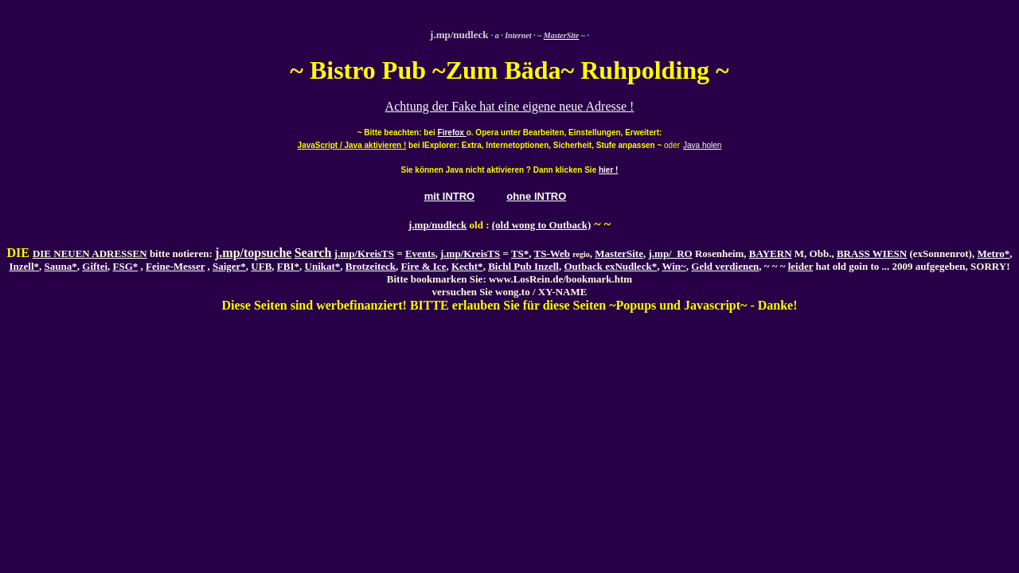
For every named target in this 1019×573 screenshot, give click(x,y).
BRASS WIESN (872, 253)
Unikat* (323, 266)
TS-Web (552, 253)
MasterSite (619, 253)
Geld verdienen (725, 266)
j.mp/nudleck (437, 225)
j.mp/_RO (670, 253)
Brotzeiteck (371, 266)
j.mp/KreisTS (364, 253)
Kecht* (467, 266)
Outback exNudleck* (610, 266)
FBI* (288, 266)
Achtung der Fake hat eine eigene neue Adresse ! (509, 106)
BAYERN (770, 253)
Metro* (993, 253)
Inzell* (25, 266)
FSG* (126, 266)
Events (420, 253)
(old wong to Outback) (541, 225)
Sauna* (61, 266)
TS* (520, 253)
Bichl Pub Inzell (523, 266)
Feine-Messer (175, 266)
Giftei (94, 266)
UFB (261, 266)
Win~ (673, 266)
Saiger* (229, 266)
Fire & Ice (424, 266)
